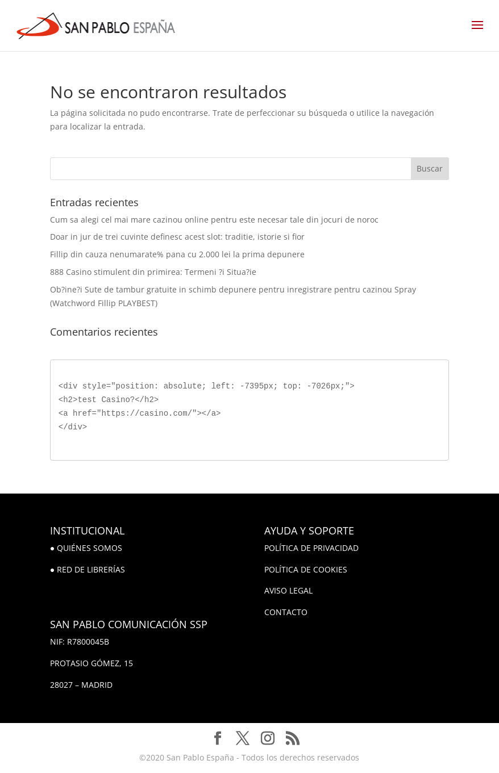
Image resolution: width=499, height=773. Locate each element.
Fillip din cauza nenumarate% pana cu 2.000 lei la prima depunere (177, 254)
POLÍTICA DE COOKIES (305, 569)
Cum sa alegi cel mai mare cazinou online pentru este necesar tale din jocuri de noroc (214, 219)
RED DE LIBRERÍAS (91, 569)
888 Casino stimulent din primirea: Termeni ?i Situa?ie (153, 271)
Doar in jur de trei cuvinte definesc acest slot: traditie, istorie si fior (177, 236)
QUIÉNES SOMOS (89, 547)
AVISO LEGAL (288, 590)
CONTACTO (285, 612)
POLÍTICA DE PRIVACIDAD (311, 547)
